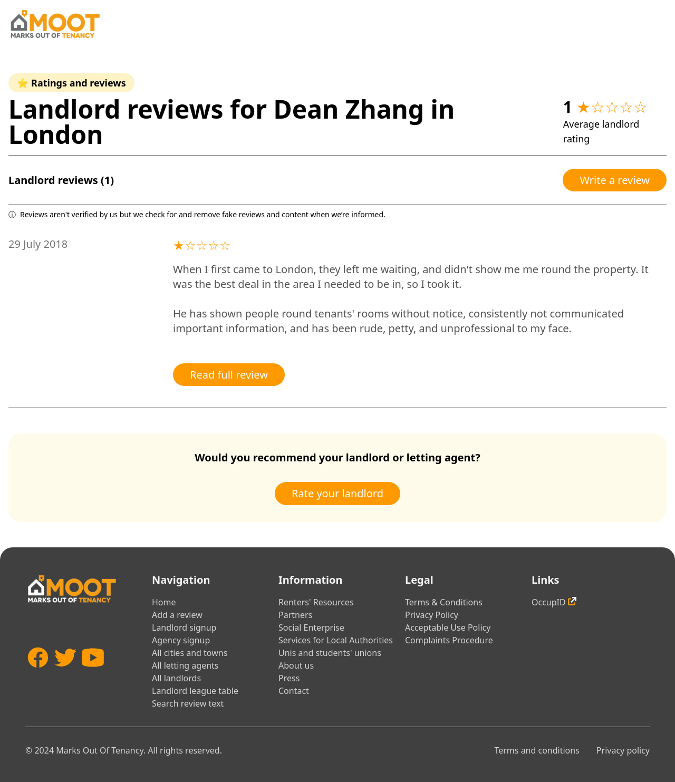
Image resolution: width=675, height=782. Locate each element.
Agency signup (181, 640)
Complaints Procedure (449, 640)
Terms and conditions (536, 750)
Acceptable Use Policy (447, 627)
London (55, 134)
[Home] (54, 24)
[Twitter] (65, 673)
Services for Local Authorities (335, 640)
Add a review (177, 615)
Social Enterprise (311, 627)
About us (296, 665)
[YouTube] (92, 673)
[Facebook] (38, 673)
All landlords (176, 678)
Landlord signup (184, 627)
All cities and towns (189, 653)
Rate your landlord (337, 493)
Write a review (615, 180)
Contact (293, 691)
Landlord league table (195, 691)
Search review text (188, 703)
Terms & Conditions (444, 602)
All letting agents (185, 665)
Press (289, 678)
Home (164, 602)
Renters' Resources (316, 602)
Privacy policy (623, 750)
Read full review (229, 375)
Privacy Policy (431, 615)
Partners (295, 615)
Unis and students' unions (329, 653)
